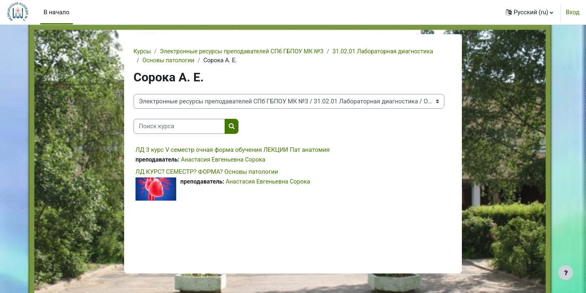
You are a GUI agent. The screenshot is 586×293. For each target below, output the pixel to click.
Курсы (142, 51)
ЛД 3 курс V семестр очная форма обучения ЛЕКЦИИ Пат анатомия (233, 150)
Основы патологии (169, 61)
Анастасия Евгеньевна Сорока (226, 160)
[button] (529, 12)
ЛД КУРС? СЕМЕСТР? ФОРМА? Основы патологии (207, 173)
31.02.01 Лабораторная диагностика (391, 51)
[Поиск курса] (179, 127)
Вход (572, 12)
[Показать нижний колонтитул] (565, 272)
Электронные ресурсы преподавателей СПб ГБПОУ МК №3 (245, 51)
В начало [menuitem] (56, 12)
